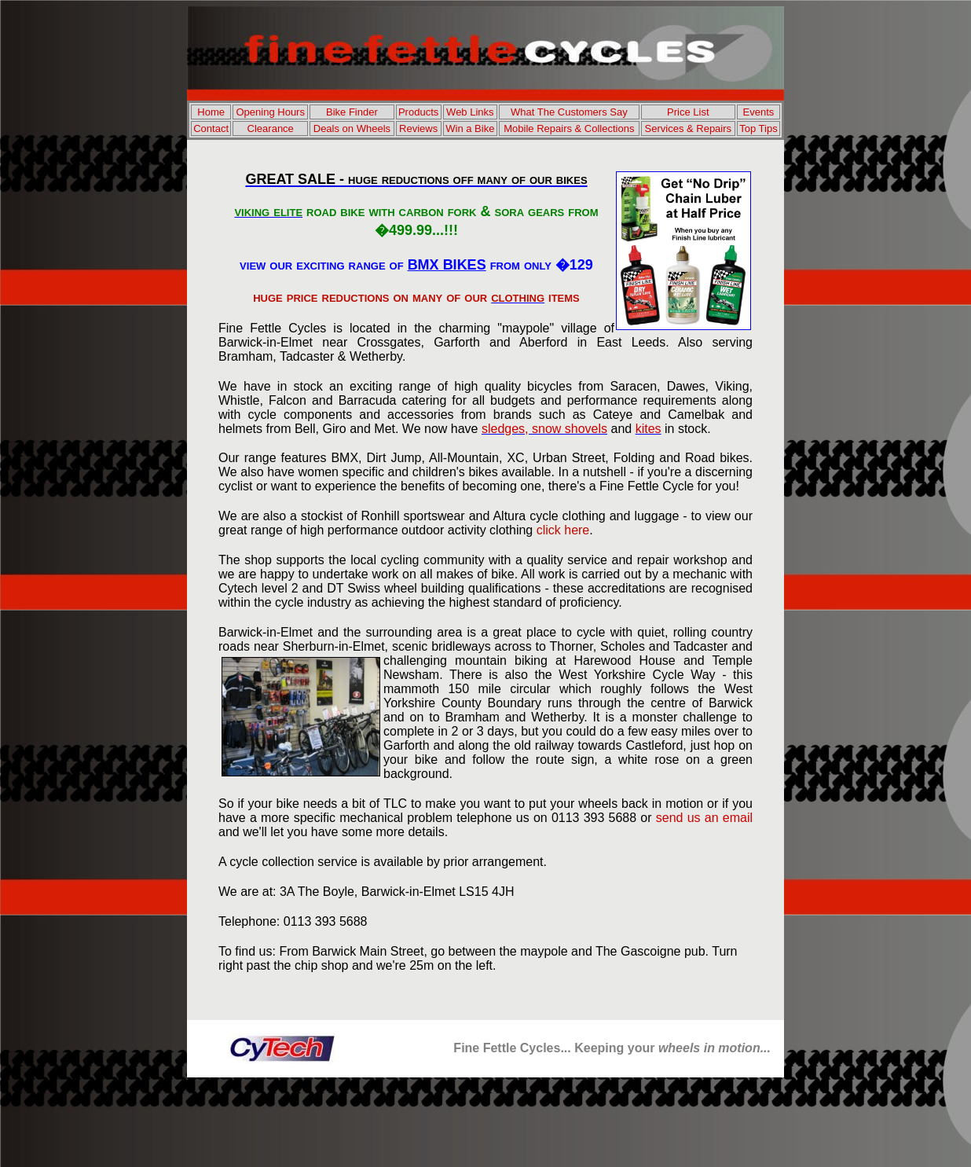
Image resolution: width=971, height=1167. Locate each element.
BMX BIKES (447, 265)
